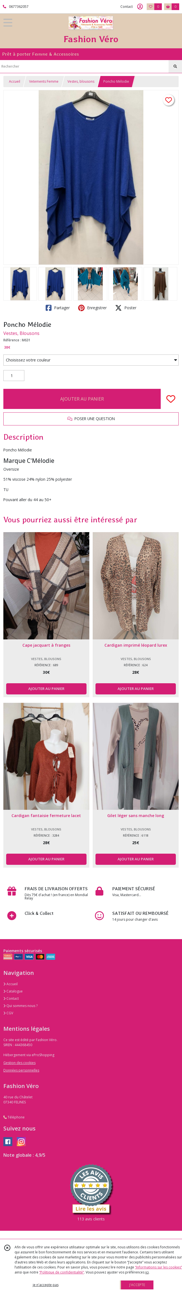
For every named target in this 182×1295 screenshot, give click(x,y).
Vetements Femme (44, 81)
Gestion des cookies (19, 1062)
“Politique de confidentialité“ (61, 1272)
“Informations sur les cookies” (158, 1267)
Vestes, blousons (80, 81)
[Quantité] (13, 375)
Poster (125, 307)
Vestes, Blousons (21, 333)
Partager (58, 307)
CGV (8, 1013)
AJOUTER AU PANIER (82, 399)
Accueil (14, 81)
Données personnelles (21, 1070)
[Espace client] (140, 6)
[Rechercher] (175, 66)
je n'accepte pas (46, 1284)
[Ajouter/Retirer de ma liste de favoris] (170, 398)
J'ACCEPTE (137, 1284)
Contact (126, 6)
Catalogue (13, 991)
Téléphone (14, 1117)
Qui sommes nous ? (20, 1005)
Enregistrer (92, 307)
